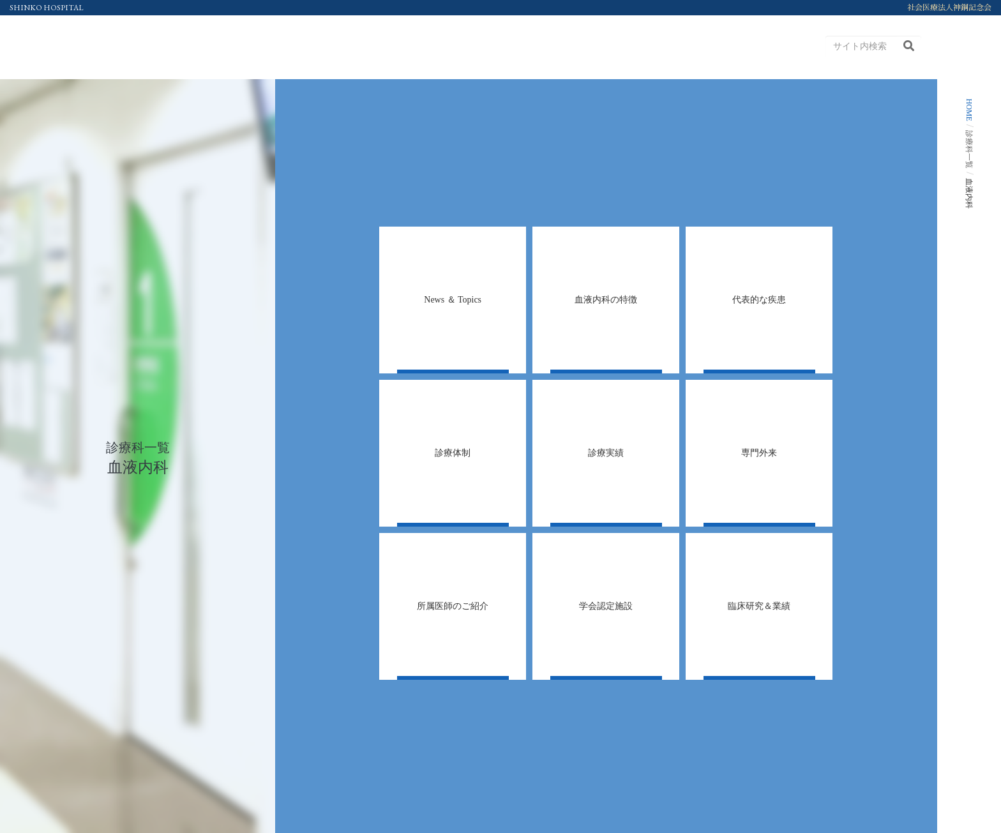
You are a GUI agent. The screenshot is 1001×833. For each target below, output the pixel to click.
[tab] (452, 300)
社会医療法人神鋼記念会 (949, 8)
